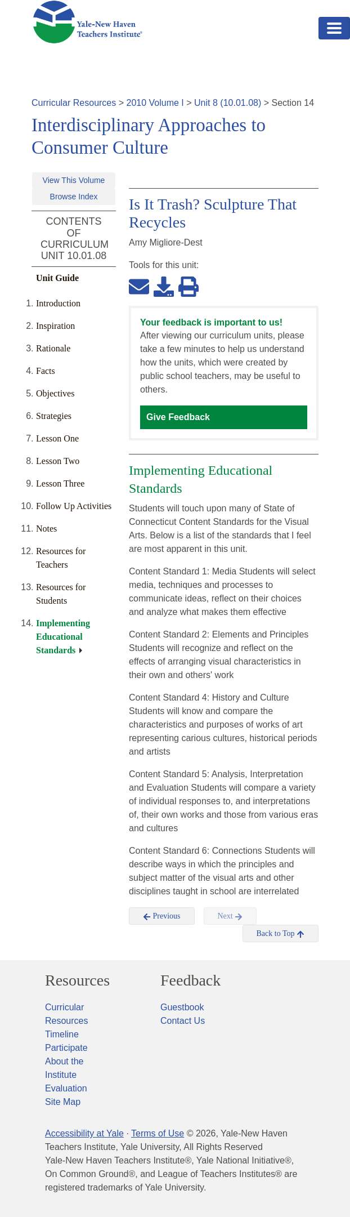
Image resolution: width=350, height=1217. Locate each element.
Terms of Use (157, 1133)
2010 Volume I (155, 103)
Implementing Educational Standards (63, 636)
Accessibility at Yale (84, 1133)
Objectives (55, 393)
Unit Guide (57, 278)
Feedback (190, 980)
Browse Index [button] (74, 196)
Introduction (58, 303)
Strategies (53, 416)
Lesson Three (60, 483)
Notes (46, 528)
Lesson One (57, 438)
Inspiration (55, 326)
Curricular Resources (74, 103)
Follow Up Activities (73, 506)
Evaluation (66, 1088)
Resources (77, 980)
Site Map (62, 1102)
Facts (45, 371)
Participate (66, 1048)
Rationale (53, 348)
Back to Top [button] (280, 933)
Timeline (62, 1034)
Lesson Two (57, 461)
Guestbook (182, 1007)
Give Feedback (178, 417)
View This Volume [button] (74, 180)
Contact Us (182, 1021)
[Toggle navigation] (334, 28)
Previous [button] (162, 916)
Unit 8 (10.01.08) (227, 103)
